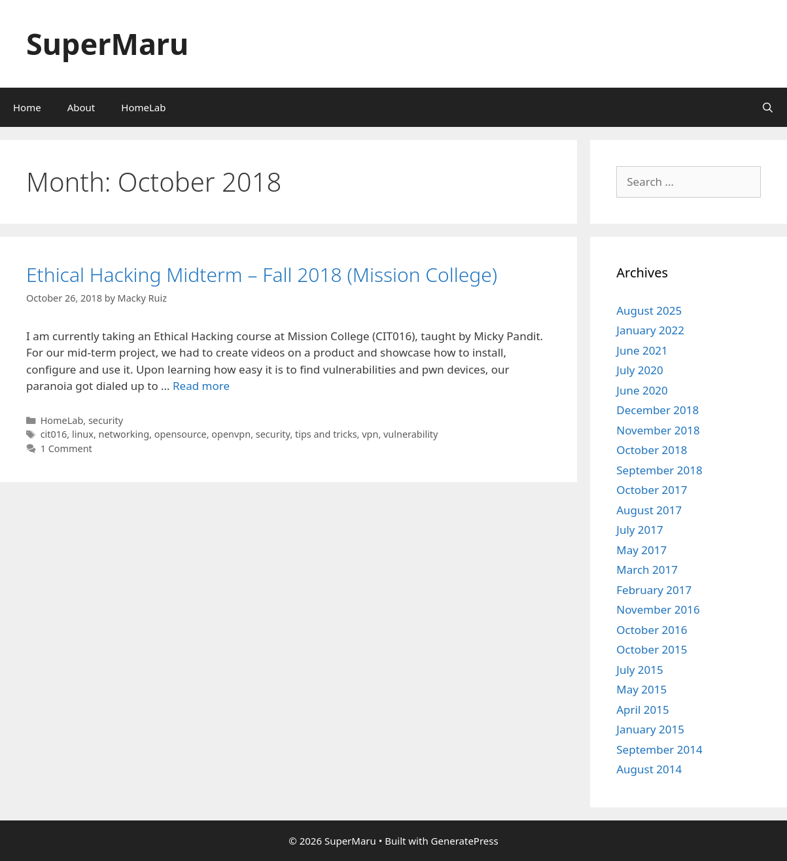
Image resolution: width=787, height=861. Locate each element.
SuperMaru (107, 43)
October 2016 (651, 629)
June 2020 (642, 390)
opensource (180, 434)
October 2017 (651, 489)
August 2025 (649, 310)
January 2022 (650, 330)
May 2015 (641, 689)
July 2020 (639, 370)
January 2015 (650, 729)
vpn (370, 434)
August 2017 (649, 510)
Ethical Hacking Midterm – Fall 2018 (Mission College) (261, 274)
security (105, 420)
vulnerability (410, 434)
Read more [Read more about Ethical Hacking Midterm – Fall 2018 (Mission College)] (201, 385)
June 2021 (642, 350)
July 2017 (639, 529)
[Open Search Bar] (767, 107)
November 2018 (657, 430)
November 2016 (657, 609)
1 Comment (66, 448)
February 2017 (653, 589)
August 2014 (649, 769)
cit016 (54, 434)
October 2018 (651, 449)
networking (124, 434)
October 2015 (651, 649)
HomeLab (143, 107)
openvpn (231, 434)
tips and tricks (326, 434)
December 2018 (657, 409)
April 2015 (642, 709)
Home (27, 107)
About (81, 107)
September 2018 (659, 470)
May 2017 (641, 549)
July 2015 (639, 669)
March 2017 (647, 569)
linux (83, 434)
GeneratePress (464, 840)
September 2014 (659, 749)
